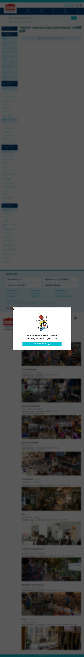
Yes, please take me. (42, 344)
